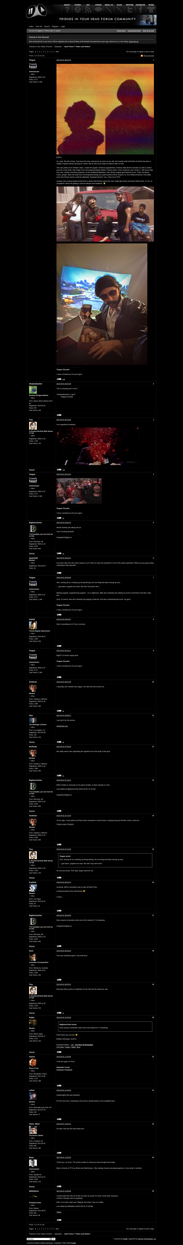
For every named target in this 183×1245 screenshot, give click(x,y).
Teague (32, 60)
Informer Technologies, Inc (147, 1239)
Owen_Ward (34, 1124)
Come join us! (133, 41)
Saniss (32, 1057)
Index (31, 26)
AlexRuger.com (62, 726)
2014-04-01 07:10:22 (63, 780)
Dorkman (33, 682)
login (134, 52)
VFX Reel (60, 1047)
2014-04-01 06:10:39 (63, 384)
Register (55, 26)
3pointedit (33, 558)
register (141, 52)
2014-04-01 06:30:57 (63, 619)
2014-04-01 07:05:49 (63, 747)
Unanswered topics (134, 31)
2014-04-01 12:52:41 (63, 1124)
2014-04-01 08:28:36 (63, 915)
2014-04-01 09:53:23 (63, 984)
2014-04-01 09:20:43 (63, 951)
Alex (31, 715)
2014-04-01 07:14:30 (63, 816)
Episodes (58, 47)
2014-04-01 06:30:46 (63, 577)
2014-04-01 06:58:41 (63, 715)
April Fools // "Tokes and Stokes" (77, 47)
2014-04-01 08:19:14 (63, 882)
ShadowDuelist (35, 384)
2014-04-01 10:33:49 (63, 1017)
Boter (31, 1157)
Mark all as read (148, 31)
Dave (31, 951)
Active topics (121, 31)
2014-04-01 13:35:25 (63, 1157)
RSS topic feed (149, 56)
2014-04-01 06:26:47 (63, 558)
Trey (31, 420)
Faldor (32, 1017)
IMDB (73, 1047)
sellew (32, 1090)
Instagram (60, 1070)
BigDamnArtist (35, 523)
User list (39, 26)
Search (47, 26)
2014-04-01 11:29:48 (63, 1057)
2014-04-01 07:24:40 (63, 849)
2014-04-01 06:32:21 (63, 651)
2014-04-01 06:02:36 (63, 60)
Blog (78, 1047)
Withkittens (34, 1191)
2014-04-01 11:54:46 (63, 1090)
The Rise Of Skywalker (84, 1045)
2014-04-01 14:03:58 (63, 1191)
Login (63, 26)
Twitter (67, 1047)
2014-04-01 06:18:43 (63, 474)
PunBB (125, 1239)
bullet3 (32, 619)
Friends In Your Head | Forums (40, 47)
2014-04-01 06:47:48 (63, 682)
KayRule (32, 882)
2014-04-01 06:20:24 (63, 523)
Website (32, 470)
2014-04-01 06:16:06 (63, 420)
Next (57, 52)
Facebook (68, 1070)
